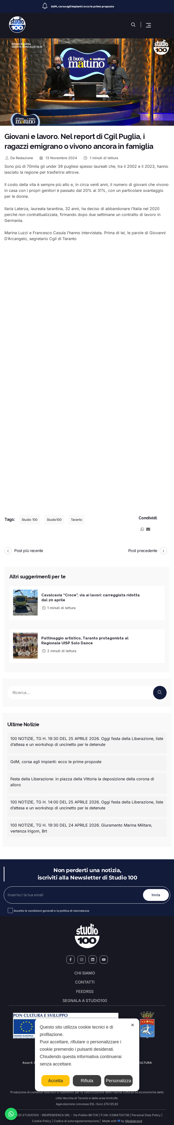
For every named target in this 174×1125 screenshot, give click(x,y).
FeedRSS (85, 990)
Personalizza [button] (118, 1080)
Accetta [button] (55, 1080)
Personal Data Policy (146, 1113)
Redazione (18, 158)
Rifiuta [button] (87, 1080)
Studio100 (54, 520)
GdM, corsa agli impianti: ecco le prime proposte (82, 6)
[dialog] (87, 1054)
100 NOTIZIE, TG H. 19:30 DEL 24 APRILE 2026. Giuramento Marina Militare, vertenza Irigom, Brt (81, 826)
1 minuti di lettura (100, 158)
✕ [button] (132, 1025)
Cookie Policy (41, 1119)
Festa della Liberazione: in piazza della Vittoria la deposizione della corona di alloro (82, 780)
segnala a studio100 (85, 999)
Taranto (76, 520)
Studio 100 (29, 520)
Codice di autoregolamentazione (76, 1119)
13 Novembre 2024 (58, 158)
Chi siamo (84, 971)
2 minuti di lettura (58, 649)
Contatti (85, 981)
